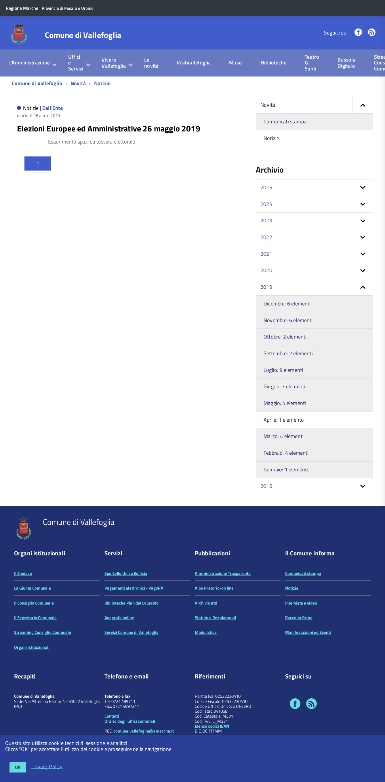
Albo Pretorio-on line (214, 588)
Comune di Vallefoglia (83, 35)
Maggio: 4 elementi (285, 403)
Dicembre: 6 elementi (287, 303)
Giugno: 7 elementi (284, 386)
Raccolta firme (298, 617)
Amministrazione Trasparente (223, 573)
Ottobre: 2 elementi (285, 337)
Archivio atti (206, 603)
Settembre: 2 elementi (288, 353)
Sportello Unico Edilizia (125, 573)
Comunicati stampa (285, 121)
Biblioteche (273, 62)
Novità (78, 83)
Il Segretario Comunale (35, 617)
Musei (236, 62)
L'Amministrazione (29, 62)
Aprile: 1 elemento (284, 420)
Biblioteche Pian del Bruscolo (131, 603)
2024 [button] (266, 204)
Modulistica (206, 632)
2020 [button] (266, 270)
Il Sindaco (23, 573)
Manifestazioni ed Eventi (308, 632)
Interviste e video (301, 603)
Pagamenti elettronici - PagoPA (133, 588)
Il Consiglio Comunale (34, 603)
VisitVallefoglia (194, 62)
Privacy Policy (47, 766)
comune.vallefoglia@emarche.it (143, 731)
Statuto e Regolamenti (215, 617)
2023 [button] (266, 220)
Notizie (102, 83)
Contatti (111, 716)
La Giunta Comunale (32, 588)
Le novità (151, 63)
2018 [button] (266, 486)
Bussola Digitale (346, 63)
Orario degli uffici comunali (129, 721)
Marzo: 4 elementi (284, 436)
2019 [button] (266, 287)
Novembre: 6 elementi (288, 320)
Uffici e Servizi (75, 62)
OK (17, 767)
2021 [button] (266, 254)
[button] (362, 105)
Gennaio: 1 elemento (287, 469)
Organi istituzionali (31, 647)
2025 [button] (266, 187)
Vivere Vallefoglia (114, 63)
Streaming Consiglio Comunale (42, 632)
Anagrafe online (119, 617)
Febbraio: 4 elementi (286, 453)
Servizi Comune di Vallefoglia (131, 632)
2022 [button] (266, 237)
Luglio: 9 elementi (283, 370)
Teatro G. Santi (312, 62)
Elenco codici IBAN (212, 726)
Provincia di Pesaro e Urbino (70, 8)
